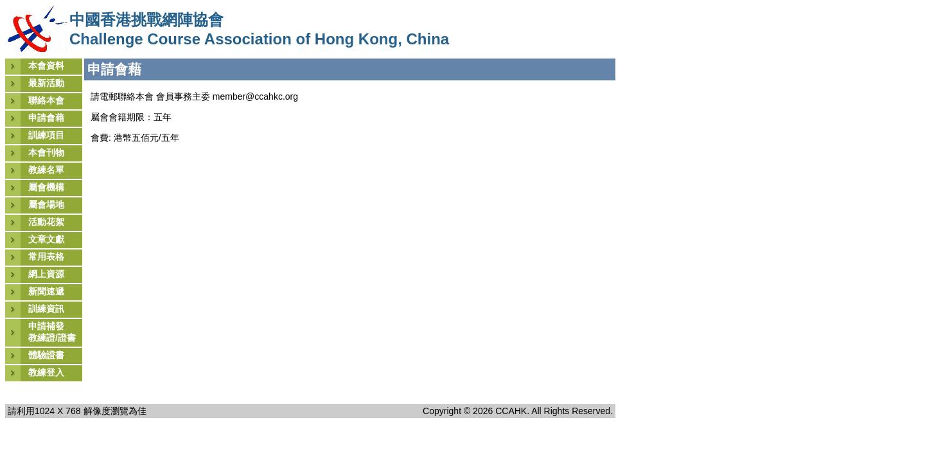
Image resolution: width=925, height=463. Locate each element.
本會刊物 (46, 152)
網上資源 (46, 274)
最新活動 (46, 83)
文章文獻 (46, 239)
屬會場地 (46, 204)
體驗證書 (46, 355)
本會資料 (46, 65)
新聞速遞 (46, 291)
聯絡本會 (46, 100)
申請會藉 (46, 118)
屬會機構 (46, 187)
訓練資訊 (46, 309)
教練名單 (46, 170)
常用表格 (46, 256)
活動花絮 (46, 222)
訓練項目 (46, 135)
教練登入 (46, 372)
